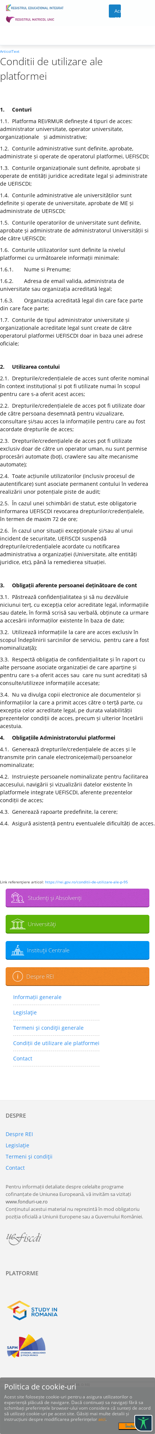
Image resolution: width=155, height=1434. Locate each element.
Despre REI (40, 976)
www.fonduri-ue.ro (27, 1201)
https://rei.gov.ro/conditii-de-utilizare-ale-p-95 (86, 882)
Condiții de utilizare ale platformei (56, 1043)
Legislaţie (25, 1012)
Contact (22, 1058)
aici (101, 1419)
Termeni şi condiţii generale (48, 1027)
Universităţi (42, 924)
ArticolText (10, 51)
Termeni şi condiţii (29, 1156)
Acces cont (117, 12)
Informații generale (37, 997)
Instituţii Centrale (48, 950)
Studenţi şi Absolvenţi (54, 897)
